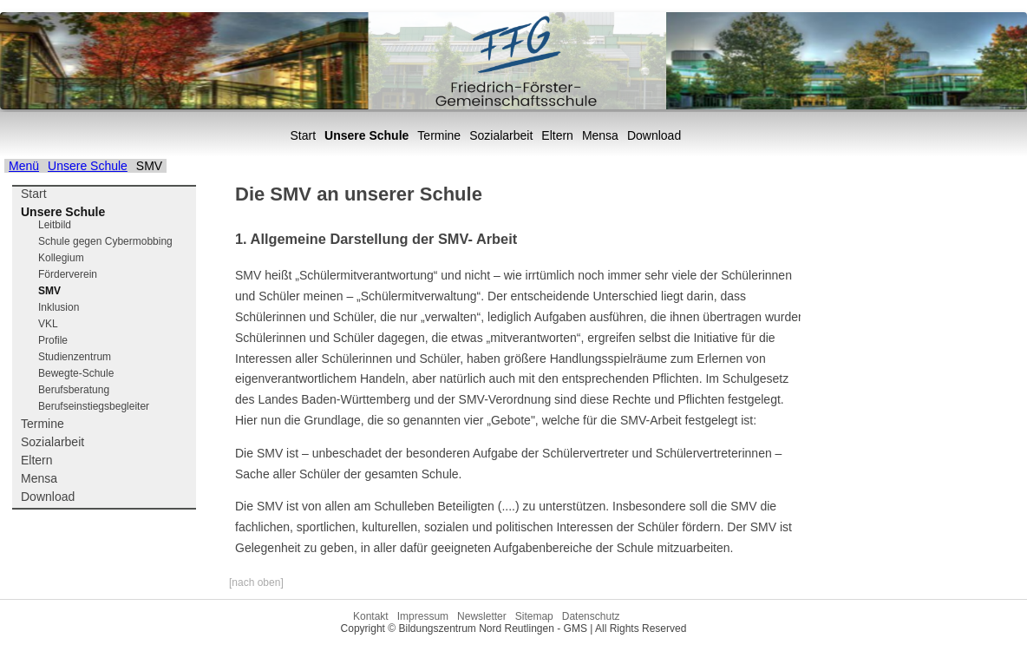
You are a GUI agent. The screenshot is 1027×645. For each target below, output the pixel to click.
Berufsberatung (73, 390)
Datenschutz (591, 616)
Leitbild (54, 225)
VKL (48, 324)
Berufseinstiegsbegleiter (93, 406)
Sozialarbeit (501, 135)
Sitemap (534, 616)
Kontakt (371, 616)
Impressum (422, 616)
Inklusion (58, 307)
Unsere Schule (366, 135)
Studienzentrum (74, 357)
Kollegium (61, 258)
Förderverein (67, 274)
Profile (53, 340)
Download (654, 135)
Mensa (600, 135)
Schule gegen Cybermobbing (105, 241)
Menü (24, 166)
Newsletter (482, 616)
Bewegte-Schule (76, 373)
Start (304, 135)
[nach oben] (256, 582)
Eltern (557, 135)
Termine (439, 135)
